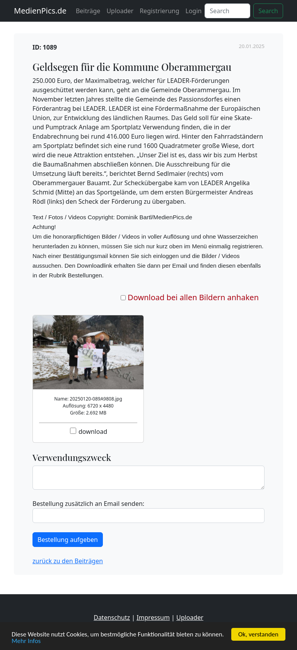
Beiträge (88, 11)
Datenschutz (112, 617)
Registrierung (159, 11)
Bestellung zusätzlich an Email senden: (88, 503)
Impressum (153, 617)
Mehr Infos (26, 641)
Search (268, 11)
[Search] (227, 10)
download (93, 431)
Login (194, 11)
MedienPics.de (40, 10)
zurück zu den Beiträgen (67, 561)
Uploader (119, 11)
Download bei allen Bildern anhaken (193, 297)
